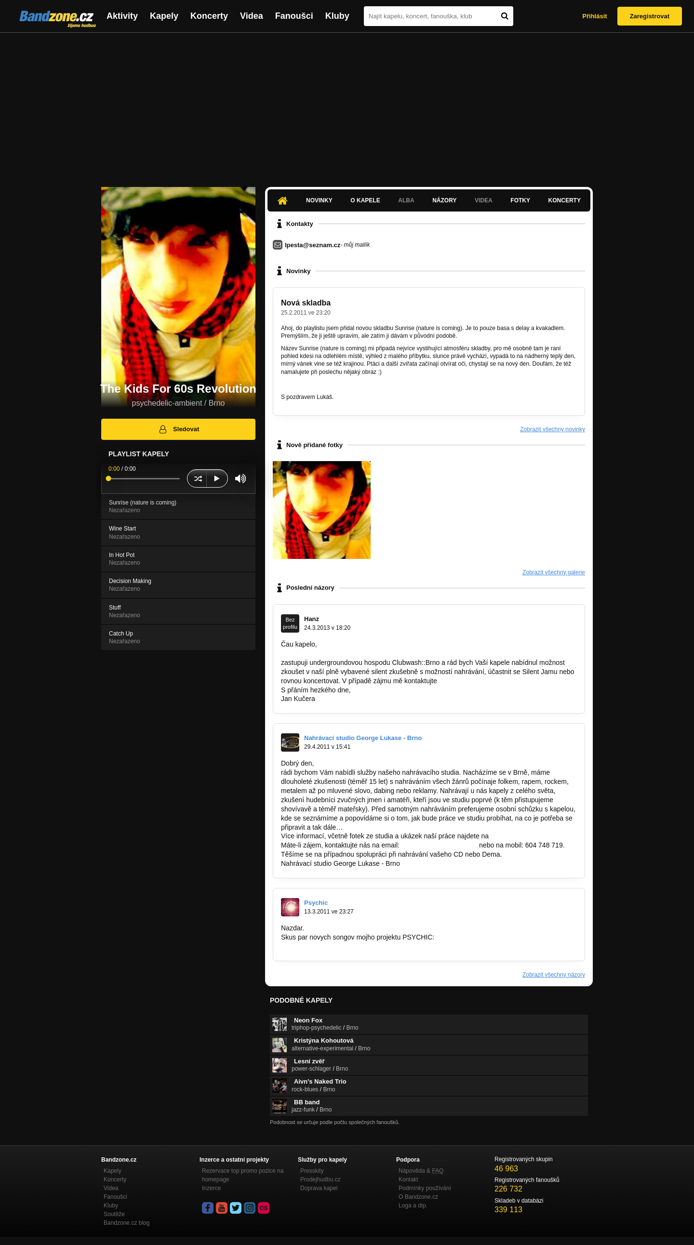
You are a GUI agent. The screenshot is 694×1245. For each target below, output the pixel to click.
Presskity (312, 1170)
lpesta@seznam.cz (312, 245)
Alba (406, 200)
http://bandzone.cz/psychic (320, 946)
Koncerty (209, 16)
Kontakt (408, 1179)
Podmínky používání (425, 1188)
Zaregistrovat (649, 16)
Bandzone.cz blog (126, 1222)
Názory (444, 200)
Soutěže (114, 1214)
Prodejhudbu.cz (320, 1179)
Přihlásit (594, 16)
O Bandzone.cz (418, 1196)
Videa (251, 16)
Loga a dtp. (413, 1205)
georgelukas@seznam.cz (439, 845)
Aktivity (122, 16)
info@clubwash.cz (466, 681)
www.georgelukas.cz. (522, 836)
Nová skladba (306, 303)
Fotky (520, 200)
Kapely (164, 16)
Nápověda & (421, 1170)
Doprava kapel (318, 1188)
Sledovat (179, 429)
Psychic (316, 902)
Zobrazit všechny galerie (553, 572)
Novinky (319, 200)
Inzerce (211, 1188)
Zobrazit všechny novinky (552, 429)
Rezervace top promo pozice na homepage (242, 1175)
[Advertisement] (347, 105)
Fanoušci (294, 16)
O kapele (365, 200)
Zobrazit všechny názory (553, 974)
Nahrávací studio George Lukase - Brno (363, 738)
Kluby (337, 16)
